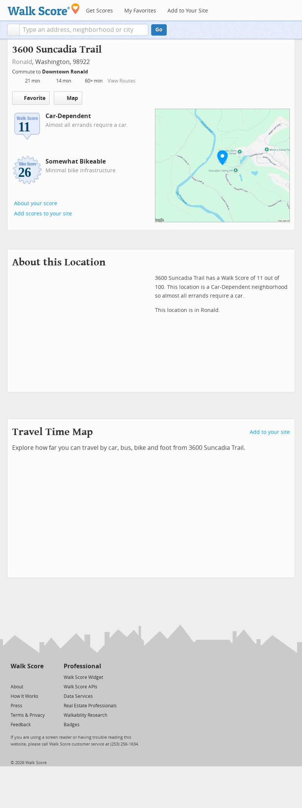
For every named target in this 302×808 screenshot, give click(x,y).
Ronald (22, 62)
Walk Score (27, 666)
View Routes (121, 81)
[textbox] (84, 30)
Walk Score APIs (80, 686)
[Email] (38, 676)
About (17, 686)
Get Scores (99, 11)
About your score (35, 203)
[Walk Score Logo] (44, 9)
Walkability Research (85, 715)
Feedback (21, 724)
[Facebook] (26, 676)
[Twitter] (15, 676)
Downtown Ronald (65, 72)
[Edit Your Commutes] (93, 70)
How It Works (24, 696)
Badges (72, 724)
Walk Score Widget (83, 677)
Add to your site (270, 432)
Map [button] (68, 98)
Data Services (78, 696)
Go (159, 30)
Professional (82, 666)
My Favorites (140, 11)
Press (16, 705)
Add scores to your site (43, 214)
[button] (13, 30)
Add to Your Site (187, 11)
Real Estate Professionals (90, 705)
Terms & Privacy (28, 715)
